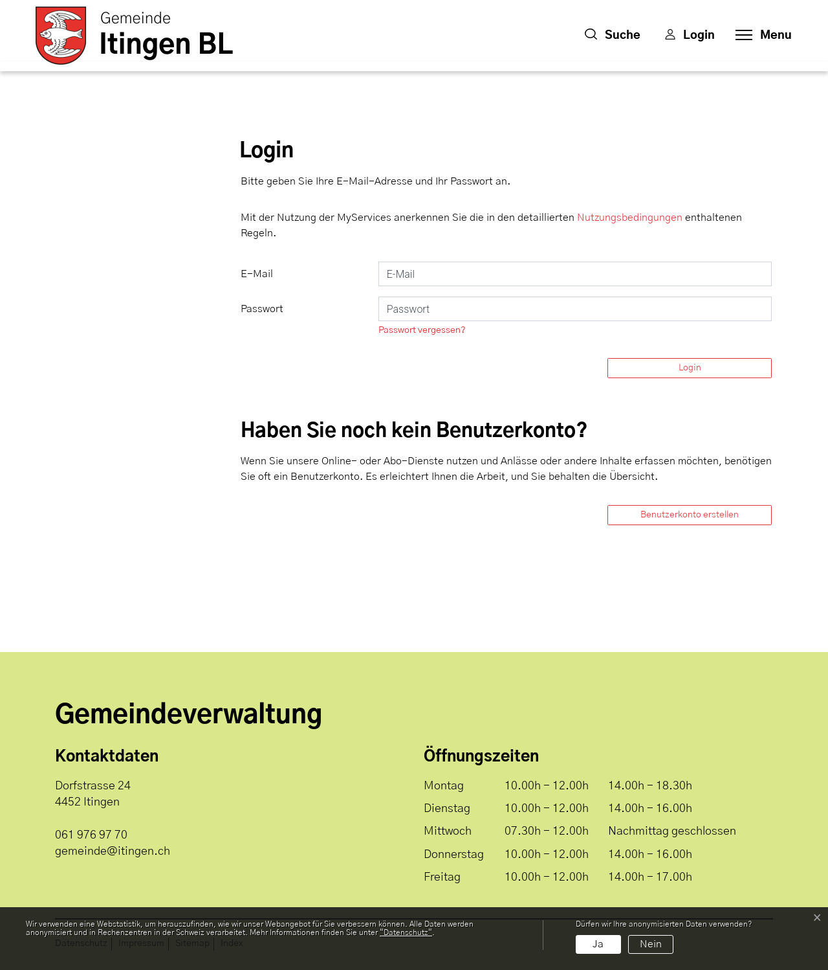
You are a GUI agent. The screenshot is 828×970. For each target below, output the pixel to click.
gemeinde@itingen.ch (112, 851)
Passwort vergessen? (422, 330)
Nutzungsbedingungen (629, 217)
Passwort (262, 309)
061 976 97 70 (91, 835)
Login (690, 367)
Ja (598, 944)
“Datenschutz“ (406, 932)
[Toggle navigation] (759, 35)
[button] (612, 35)
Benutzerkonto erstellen (689, 514)
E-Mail (257, 274)
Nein (651, 944)
